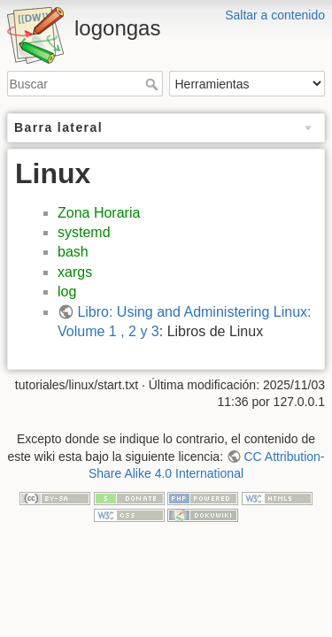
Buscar (153, 84)
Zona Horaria (99, 212)
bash (73, 251)
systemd (84, 232)
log (67, 291)
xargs (75, 272)
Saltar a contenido (275, 15)
